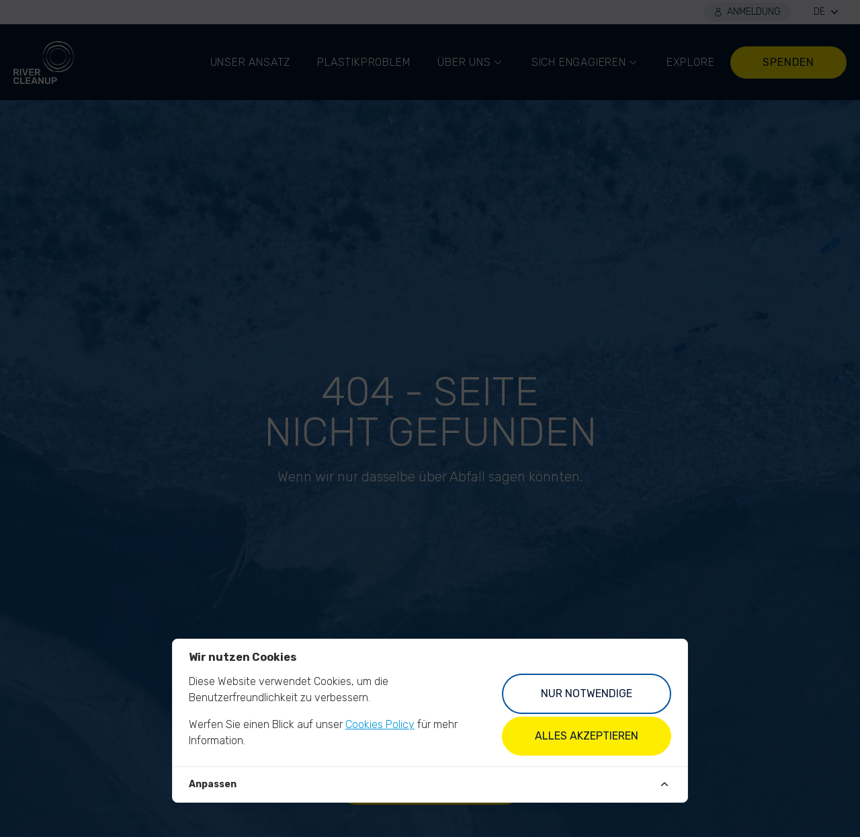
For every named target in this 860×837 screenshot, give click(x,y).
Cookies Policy (380, 724)
